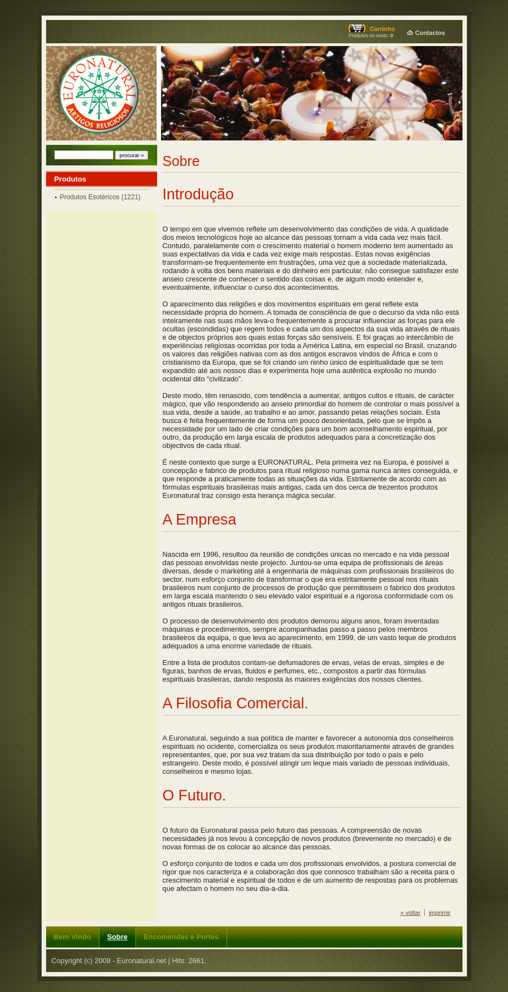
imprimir (439, 912)
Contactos (430, 32)
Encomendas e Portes (181, 937)
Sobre (117, 937)
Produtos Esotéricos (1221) (100, 197)
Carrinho (382, 29)
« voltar (410, 912)
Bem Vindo (72, 937)
